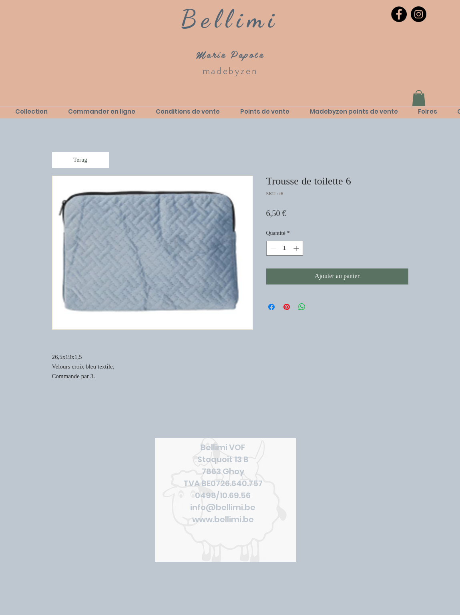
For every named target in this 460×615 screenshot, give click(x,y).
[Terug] (80, 160)
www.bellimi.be (223, 519)
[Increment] (297, 248)
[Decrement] (272, 248)
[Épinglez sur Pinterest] (286, 307)
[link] (419, 98)
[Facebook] (399, 14)
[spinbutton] (284, 248)
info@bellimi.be (222, 507)
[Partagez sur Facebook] (271, 307)
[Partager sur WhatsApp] (302, 307)
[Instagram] (418, 14)
